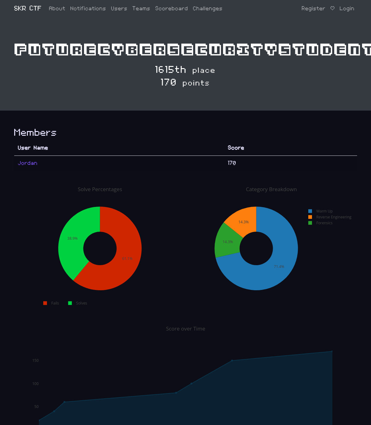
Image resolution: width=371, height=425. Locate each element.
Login (347, 8)
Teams (141, 8)
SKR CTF (28, 8)
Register (314, 8)
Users (119, 8)
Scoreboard (171, 8)
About (57, 8)
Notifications (88, 8)
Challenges (208, 8)
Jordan (28, 163)
